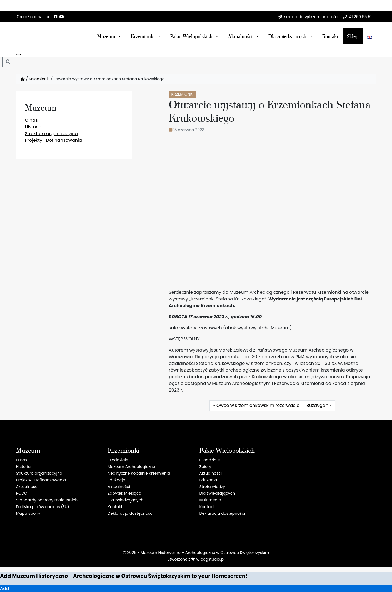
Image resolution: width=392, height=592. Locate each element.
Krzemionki (146, 36)
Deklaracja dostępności (131, 513)
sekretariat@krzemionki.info (311, 16)
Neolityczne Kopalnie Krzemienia (139, 473)
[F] (56, 16)
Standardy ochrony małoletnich (47, 500)
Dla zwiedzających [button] (290, 36)
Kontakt (330, 36)
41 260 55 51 (360, 16)
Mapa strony (28, 513)
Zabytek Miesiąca (124, 493)
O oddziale (118, 460)
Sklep (352, 36)
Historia (33, 127)
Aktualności (243, 36)
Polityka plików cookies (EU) (42, 506)
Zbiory (205, 466)
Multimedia (210, 500)
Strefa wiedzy (212, 486)
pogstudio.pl (212, 559)
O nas (31, 120)
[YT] (62, 16)
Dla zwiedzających (126, 500)
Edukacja (117, 480)
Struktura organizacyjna (51, 133)
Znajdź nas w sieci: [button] (34, 16)
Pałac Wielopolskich (194, 36)
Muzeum (109, 36)
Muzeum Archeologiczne (131, 466)
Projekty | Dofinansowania (53, 140)
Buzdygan (317, 405)
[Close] (18, 54)
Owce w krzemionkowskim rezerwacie (257, 405)
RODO (21, 493)
